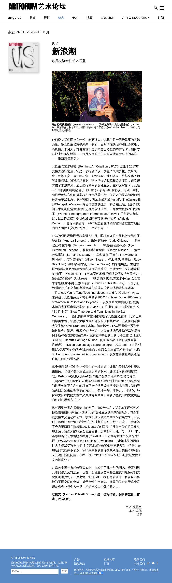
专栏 (75, 17)
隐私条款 (79, 563)
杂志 (61, 17)
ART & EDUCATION (136, 17)
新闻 (33, 17)
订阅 (161, 17)
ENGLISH (107, 17)
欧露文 (56, 494)
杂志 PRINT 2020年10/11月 (28, 32)
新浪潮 (64, 51)
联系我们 (139, 559)
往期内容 (109, 559)
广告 (77, 559)
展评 (47, 17)
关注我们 (139, 563)
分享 (139, 514)
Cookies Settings (88, 572)
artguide (14, 17)
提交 (64, 571)
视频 (90, 17)
